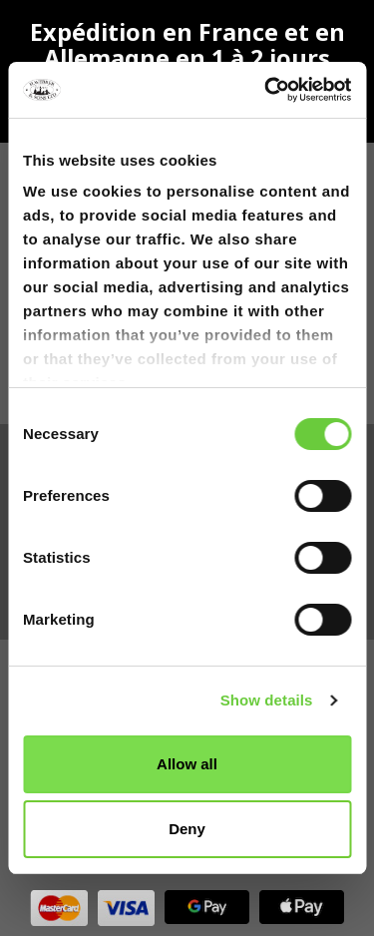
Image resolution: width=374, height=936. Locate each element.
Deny (187, 828)
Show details (266, 700)
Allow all (187, 763)
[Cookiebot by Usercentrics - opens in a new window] (266, 90)
